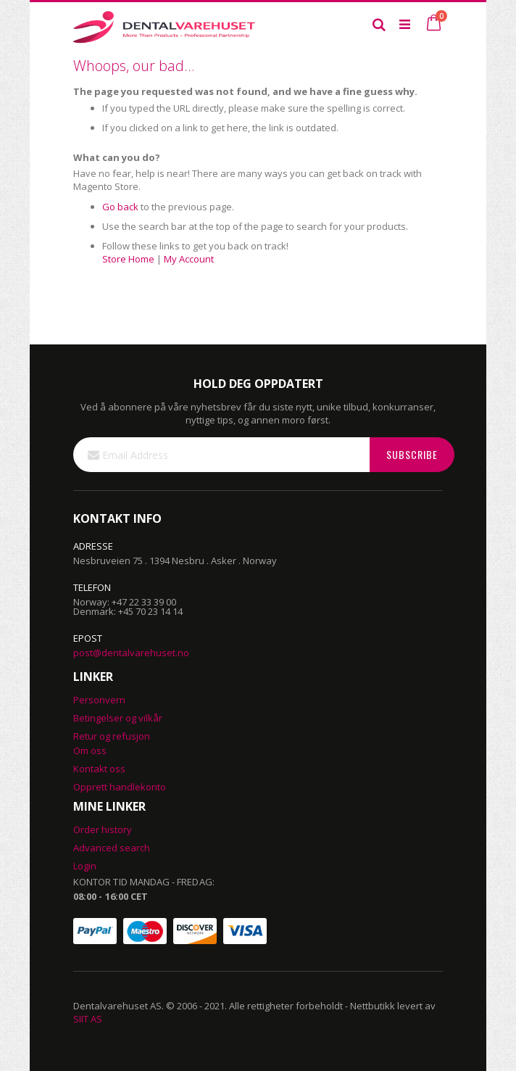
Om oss (90, 750)
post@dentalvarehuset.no (131, 652)
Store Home (128, 258)
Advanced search (111, 847)
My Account (189, 258)
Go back (120, 206)
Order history (102, 829)
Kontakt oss (99, 768)
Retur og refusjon (111, 736)
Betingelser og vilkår (117, 717)
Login (84, 865)
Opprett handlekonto (119, 786)
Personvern (99, 699)
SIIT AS (87, 1018)
